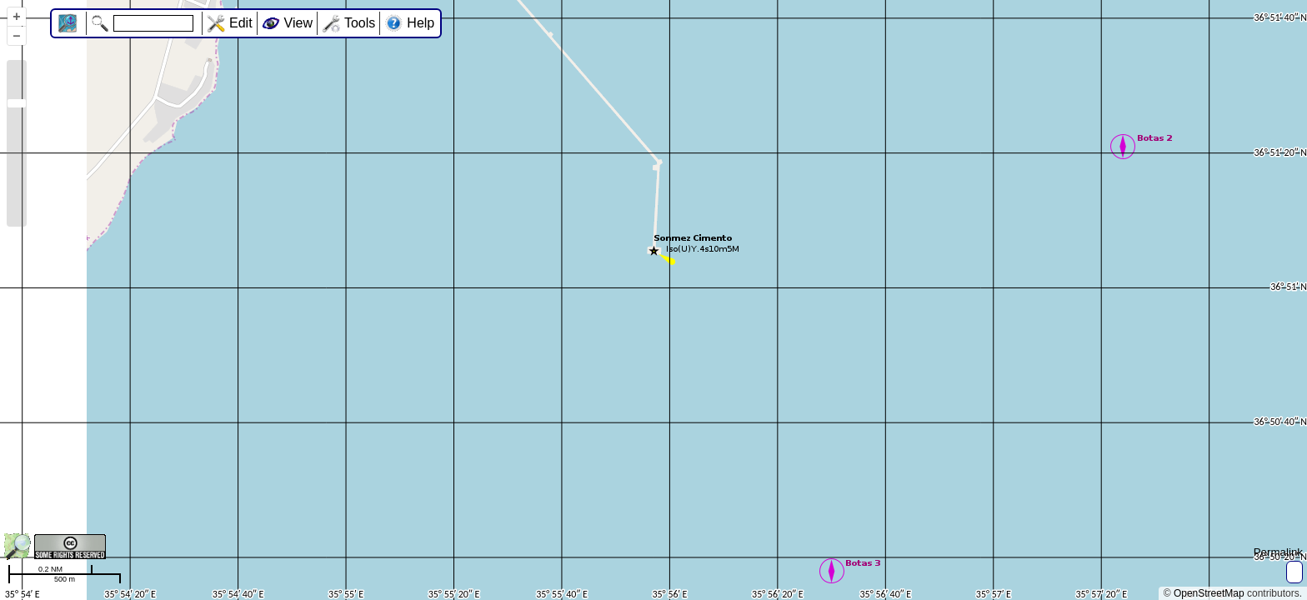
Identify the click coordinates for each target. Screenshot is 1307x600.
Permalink (1278, 552)
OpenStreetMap (1209, 593)
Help (420, 23)
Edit (241, 23)
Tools (359, 23)
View (298, 23)
